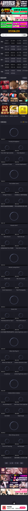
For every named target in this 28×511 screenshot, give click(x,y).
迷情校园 (7, 67)
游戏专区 (25, 40)
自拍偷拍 (13, 46)
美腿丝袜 (7, 61)
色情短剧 (13, 73)
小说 (2, 65)
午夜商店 (13, 70)
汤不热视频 (25, 70)
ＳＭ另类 (25, 49)
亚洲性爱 (7, 52)
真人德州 (13, 40)
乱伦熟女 (19, 55)
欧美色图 (19, 58)
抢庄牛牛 (25, 43)
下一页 (16, 463)
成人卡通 (19, 52)
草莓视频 (19, 70)
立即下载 (23, 507)
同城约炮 (7, 70)
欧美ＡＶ (19, 46)
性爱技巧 (25, 67)
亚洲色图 (13, 58)
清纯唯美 (13, 61)
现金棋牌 (19, 43)
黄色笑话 (19, 67)
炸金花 (12, 43)
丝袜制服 (13, 49)
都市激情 (7, 64)
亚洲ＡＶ (7, 46)
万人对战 (19, 40)
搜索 (25, 35)
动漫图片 (25, 58)
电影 (2, 53)
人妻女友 (19, 64)
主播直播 (19, 49)
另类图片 (25, 61)
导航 (2, 71)
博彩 (2, 42)
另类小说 (13, 67)
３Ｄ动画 (25, 46)
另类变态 (25, 55)
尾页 (22, 463)
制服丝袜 (7, 55)
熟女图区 (19, 61)
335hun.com (14, 31)
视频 (2, 47)
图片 (2, 59)
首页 (6, 463)
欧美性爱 (25, 52)
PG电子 (7, 40)
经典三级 (13, 55)
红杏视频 (7, 73)
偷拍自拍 (13, 52)
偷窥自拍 (7, 58)
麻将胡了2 (7, 43)
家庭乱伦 (13, 64)
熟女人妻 (7, 49)
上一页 (11, 463)
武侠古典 (25, 64)
